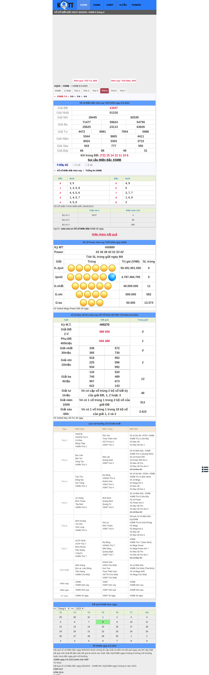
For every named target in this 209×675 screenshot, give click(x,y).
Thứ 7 (123, 71)
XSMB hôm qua (136, 570)
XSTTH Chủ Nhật (110, 555)
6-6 (71, 77)
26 (60, 616)
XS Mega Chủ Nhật (138, 555)
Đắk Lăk (106, 437)
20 (74, 612)
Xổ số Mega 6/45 (137, 552)
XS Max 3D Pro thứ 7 (139, 535)
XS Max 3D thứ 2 (137, 425)
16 (117, 607)
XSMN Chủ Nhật (82, 555)
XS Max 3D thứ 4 (137, 469)
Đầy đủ (62, 145)
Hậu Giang (80, 530)
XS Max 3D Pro (136, 443)
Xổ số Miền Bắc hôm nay (92, 83)
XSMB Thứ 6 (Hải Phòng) (141, 503)
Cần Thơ (79, 457)
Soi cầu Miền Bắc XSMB (104, 140)
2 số (76, 145)
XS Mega (134, 506)
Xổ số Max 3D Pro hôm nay (84, 295)
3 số (89, 145)
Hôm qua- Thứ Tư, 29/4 (85, 61)
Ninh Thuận (108, 506)
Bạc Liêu (79, 436)
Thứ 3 (86, 71)
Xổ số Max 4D (136, 450)
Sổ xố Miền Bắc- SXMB (140, 474)
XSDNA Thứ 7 (109, 526)
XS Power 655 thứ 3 (138, 440)
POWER (136, 4)
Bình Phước (80, 527)
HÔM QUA (58, 652)
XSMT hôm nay (109, 565)
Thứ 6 (114, 71)
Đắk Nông (107, 529)
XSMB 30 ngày (96, 209)
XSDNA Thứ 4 (109, 458)
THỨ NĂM (110, 83)
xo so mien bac (66, 670)
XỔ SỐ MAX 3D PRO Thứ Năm (114, 295)
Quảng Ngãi (108, 532)
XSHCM (78, 414)
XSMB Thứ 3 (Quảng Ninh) (141, 434)
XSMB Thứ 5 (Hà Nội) (139, 477)
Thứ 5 (104, 71)
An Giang (79, 478)
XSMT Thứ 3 (108, 443)
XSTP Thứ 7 (80, 524)
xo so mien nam (82, 670)
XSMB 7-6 (62, 77)
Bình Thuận (80, 481)
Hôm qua (64, 570)
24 (131, 612)
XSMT (109, 4)
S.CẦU (123, 4)
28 (89, 616)
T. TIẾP (56, 656)
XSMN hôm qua (82, 570)
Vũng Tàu (79, 442)
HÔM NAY (58, 649)
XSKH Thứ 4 (108, 465)
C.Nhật (67, 71)
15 (103, 607)
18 (147, 607)
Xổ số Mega (135, 460)
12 (60, 607)
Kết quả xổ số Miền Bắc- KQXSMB (140, 498)
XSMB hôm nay (136, 565)
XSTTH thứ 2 (108, 422)
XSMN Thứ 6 (81, 510)
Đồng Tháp (80, 424)
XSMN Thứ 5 (81, 488)
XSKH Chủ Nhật (110, 545)
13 (74, 607)
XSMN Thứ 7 (81, 536)
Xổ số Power (135, 480)
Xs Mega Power (137, 526)
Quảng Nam (108, 440)
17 (131, 607)
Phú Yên (106, 416)
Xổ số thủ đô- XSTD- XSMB (142, 416)
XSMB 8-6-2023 (80, 66)
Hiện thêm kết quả (104, 215)
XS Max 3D (135, 422)
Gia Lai (106, 503)
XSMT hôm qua (109, 570)
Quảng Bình (108, 481)
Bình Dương (80, 501)
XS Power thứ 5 (137, 483)
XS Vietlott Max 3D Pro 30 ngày (68, 398)
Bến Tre (78, 439)
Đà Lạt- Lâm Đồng (83, 549)
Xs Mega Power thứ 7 (139, 529)
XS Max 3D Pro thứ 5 (139, 489)
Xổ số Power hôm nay (93, 222)
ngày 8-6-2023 (122, 83)
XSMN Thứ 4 (81, 466)
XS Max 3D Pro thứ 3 (139, 447)
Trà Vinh (79, 504)
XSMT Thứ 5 (108, 488)
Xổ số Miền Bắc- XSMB (140, 431)
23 (117, 612)
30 (74, 597)
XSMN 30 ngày (81, 576)
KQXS (57, 66)
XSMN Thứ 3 (81, 445)
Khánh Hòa (107, 462)
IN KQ (56, 665)
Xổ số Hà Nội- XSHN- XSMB (142, 454)
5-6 (78, 77)
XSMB (83, 4)
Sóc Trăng (79, 463)
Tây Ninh (79, 484)
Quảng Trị (107, 484)
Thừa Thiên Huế (110, 419)
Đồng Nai (79, 460)
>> (72, 589)
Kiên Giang (80, 545)
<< (54, 589)
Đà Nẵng (106, 455)
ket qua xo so (114, 670)
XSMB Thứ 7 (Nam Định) (141, 523)
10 (131, 602)
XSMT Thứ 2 (108, 425)
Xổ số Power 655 (137, 437)
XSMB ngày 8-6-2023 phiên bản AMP (71, 640)
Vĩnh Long (79, 507)
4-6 (85, 77)
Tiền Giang (80, 552)
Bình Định (107, 478)
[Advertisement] (77, 36)
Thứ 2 (77, 71)
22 (103, 612)
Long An (78, 533)
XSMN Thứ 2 (81, 427)
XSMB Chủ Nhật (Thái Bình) (142, 549)
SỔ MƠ (56, 662)
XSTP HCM (80, 521)
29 (60, 597)
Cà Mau (78, 421)
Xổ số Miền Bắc (137, 545)
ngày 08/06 (121, 222)
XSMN (96, 4)
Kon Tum (106, 549)
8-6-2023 (134, 295)
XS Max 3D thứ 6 (137, 515)
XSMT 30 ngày (109, 576)
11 (147, 602)
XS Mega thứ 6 (136, 509)
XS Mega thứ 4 (136, 463)
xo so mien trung (99, 670)
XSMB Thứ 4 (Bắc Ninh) (140, 457)
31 (89, 597)
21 (89, 612)
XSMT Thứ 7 (108, 535)
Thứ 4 (95, 71)
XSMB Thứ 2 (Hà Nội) (139, 419)
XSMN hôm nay (82, 565)
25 (147, 612)
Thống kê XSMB (94, 151)
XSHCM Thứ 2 (81, 417)
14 (89, 607)
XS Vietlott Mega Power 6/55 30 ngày (71, 289)
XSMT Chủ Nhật (110, 558)
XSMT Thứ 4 (108, 468)
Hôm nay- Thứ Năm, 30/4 (123, 61)
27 (74, 616)
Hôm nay (64, 564)
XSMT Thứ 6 (108, 509)
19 (60, 612)
